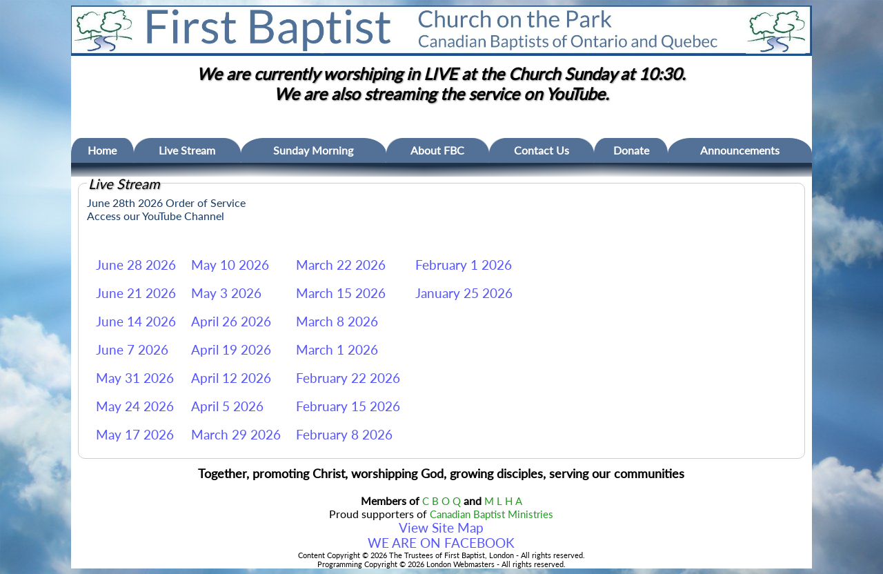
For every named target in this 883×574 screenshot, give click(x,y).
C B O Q (441, 501)
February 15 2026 (348, 406)
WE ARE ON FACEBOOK (441, 543)
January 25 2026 (464, 293)
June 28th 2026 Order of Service (166, 202)
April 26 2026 (231, 321)
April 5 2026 (227, 406)
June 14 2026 (136, 321)
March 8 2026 (337, 321)
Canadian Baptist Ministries (491, 514)
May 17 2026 (135, 434)
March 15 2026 (341, 293)
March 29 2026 (236, 434)
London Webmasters (460, 564)
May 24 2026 (135, 406)
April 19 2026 (231, 349)
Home (102, 150)
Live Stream (187, 150)
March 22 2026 (341, 265)
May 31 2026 (135, 378)
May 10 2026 (230, 265)
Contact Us (541, 150)
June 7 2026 (132, 349)
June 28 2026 (136, 265)
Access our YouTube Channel (155, 215)
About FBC (437, 150)
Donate (631, 150)
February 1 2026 (463, 265)
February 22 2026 (348, 378)
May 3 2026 (226, 293)
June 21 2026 (136, 293)
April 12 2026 (231, 378)
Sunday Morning (313, 150)
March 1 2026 (337, 349)
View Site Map (441, 527)
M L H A (503, 501)
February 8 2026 (344, 434)
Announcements (740, 150)
